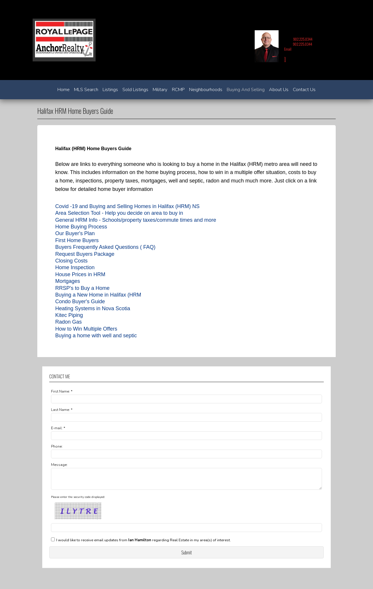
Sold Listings (135, 89)
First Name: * (62, 391)
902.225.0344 (302, 39)
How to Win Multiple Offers (86, 329)
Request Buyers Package (84, 254)
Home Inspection (74, 267)
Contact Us (304, 89)
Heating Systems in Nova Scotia (92, 308)
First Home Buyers (76, 240)
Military (160, 89)
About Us (278, 89)
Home (63, 89)
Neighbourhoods (205, 89)
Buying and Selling (246, 89)
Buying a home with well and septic (96, 335)
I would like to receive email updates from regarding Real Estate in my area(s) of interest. (143, 543)
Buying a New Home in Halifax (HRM (98, 295)
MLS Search (86, 89)
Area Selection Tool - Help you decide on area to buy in (119, 213)
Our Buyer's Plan (75, 233)
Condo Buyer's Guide (80, 301)
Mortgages (67, 281)
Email (287, 49)
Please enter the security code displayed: (78, 500)
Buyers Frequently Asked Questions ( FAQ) (105, 247)
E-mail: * (58, 428)
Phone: (57, 446)
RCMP (178, 89)
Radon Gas (68, 322)
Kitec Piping (69, 315)
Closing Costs (71, 261)
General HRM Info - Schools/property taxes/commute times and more (135, 220)
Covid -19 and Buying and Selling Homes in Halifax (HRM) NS (127, 206)
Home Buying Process (81, 227)
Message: (59, 464)
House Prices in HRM (80, 274)
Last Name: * (62, 409)
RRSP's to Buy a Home (82, 288)
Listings (110, 89)
